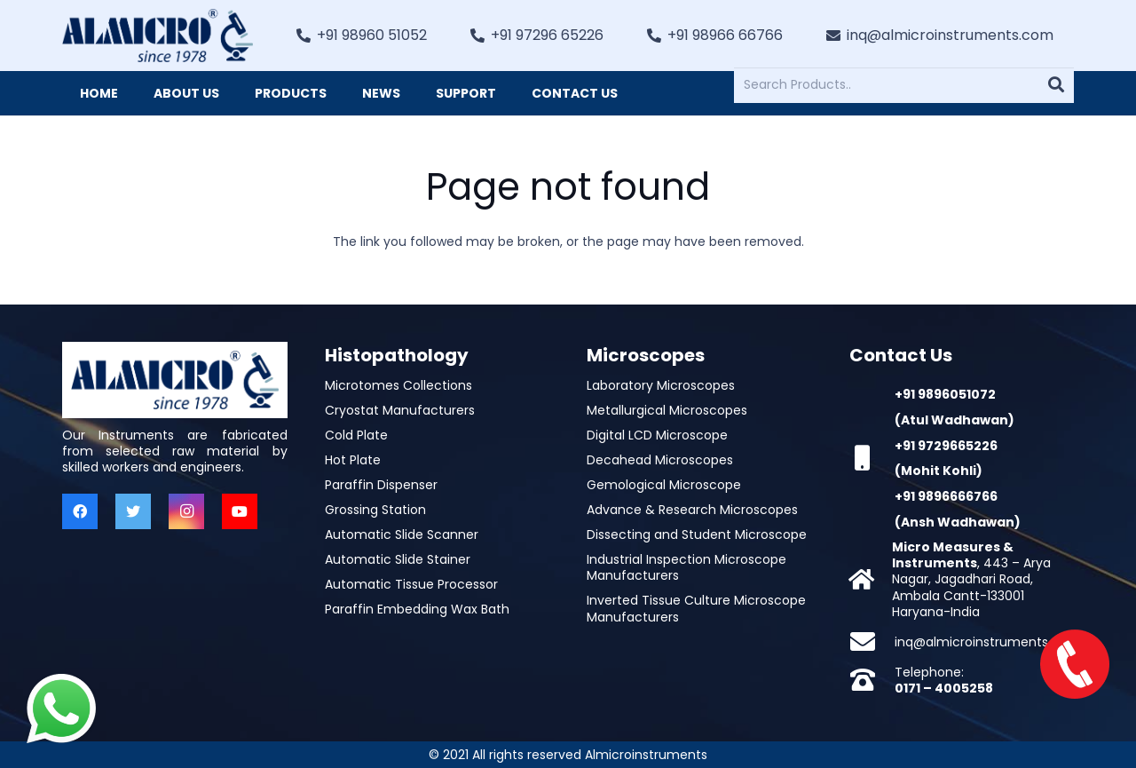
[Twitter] (133, 511)
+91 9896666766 (946, 496)
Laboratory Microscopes (661, 385)
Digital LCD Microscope (657, 435)
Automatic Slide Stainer (397, 559)
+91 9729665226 (946, 446)
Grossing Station (375, 510)
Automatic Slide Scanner (401, 534)
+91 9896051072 (945, 394)
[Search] (1056, 85)
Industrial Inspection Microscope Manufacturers (686, 567)
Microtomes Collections (398, 385)
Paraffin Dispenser (381, 485)
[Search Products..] (904, 84)
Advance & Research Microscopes (692, 510)
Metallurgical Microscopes (667, 410)
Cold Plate (356, 435)
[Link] (157, 35)
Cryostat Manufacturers (400, 410)
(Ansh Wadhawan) (958, 522)
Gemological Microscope (664, 485)
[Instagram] (186, 511)
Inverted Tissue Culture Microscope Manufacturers (696, 608)
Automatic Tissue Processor (411, 584)
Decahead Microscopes (660, 460)
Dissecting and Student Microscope (697, 534)
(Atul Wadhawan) (954, 420)
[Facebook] (80, 511)
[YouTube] (239, 511)
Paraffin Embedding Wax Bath (417, 609)
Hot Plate (353, 460)
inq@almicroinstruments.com (987, 642)
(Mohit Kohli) (938, 470)
